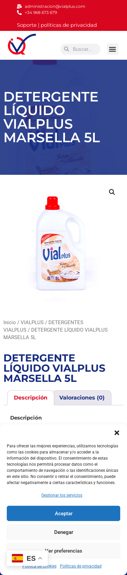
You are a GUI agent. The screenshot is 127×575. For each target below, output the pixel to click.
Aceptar (63, 514)
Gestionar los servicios (61, 495)
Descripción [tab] (30, 397)
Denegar (63, 532)
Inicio (9, 322)
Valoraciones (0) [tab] (82, 397)
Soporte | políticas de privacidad (57, 25)
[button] (116, 432)
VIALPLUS (32, 322)
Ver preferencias (63, 551)
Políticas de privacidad (81, 566)
